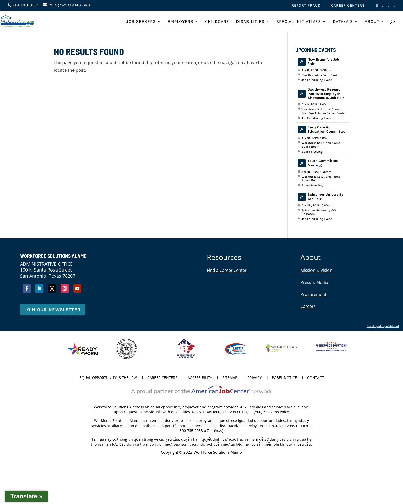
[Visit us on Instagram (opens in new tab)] (389, 6)
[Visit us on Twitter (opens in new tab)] (383, 6)
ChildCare (217, 22)
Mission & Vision (316, 270)
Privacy (255, 378)
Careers (308, 306)
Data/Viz (343, 22)
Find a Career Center (227, 270)
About (372, 22)
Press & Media (314, 282)
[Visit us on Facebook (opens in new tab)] (377, 6)
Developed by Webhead (383, 326)
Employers (180, 22)
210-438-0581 (25, 5)
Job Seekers (141, 22)
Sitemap (229, 378)
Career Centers (348, 6)
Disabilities (250, 22)
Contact (315, 378)
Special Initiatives (298, 22)
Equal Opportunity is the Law (108, 378)
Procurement (313, 294)
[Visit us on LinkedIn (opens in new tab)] (394, 7)
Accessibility (200, 378)
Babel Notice (284, 378)
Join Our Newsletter (53, 309)
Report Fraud (306, 6)
